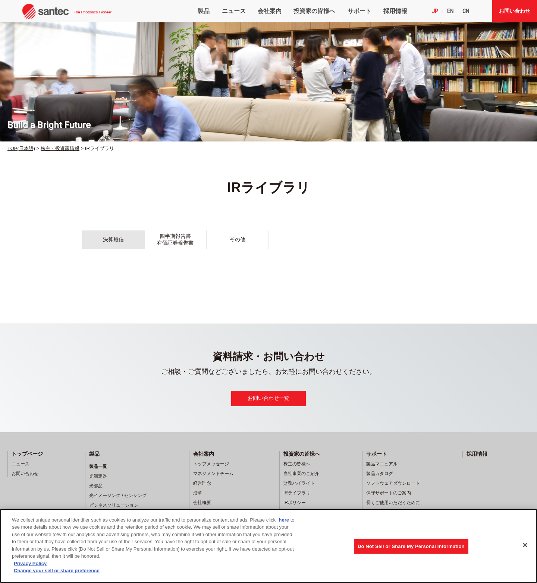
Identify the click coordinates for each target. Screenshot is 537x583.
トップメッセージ (211, 463)
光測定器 (98, 476)
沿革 (197, 493)
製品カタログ (379, 473)
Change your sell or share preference (57, 570)
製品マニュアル (382, 463)
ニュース (234, 11)
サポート (359, 11)
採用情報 (395, 11)
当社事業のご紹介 (301, 473)
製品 (204, 11)
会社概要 (202, 502)
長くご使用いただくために (393, 502)
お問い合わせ (514, 11)
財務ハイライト (299, 483)
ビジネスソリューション (113, 505)
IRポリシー (294, 502)
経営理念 (202, 483)
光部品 (96, 485)
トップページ (27, 454)
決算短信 (113, 239)
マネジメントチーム (213, 473)
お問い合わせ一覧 (268, 398)
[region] (268, 546)
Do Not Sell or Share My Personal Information (411, 546)
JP (435, 11)
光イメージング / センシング (118, 495)
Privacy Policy (30, 563)
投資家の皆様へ (314, 11)
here (285, 520)
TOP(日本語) (21, 148)
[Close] (525, 545)
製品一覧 (98, 466)
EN (450, 11)
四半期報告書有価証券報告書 (175, 239)
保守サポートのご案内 (388, 493)
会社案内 (270, 11)
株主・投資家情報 (60, 148)
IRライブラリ (296, 493)
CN (465, 11)
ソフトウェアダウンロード (393, 483)
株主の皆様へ (296, 463)
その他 (237, 239)
